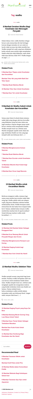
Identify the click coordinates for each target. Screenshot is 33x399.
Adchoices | (5, 392)
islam (9, 299)
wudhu (27, 62)
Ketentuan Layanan (7, 394)
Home (14, 22)
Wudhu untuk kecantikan (9, 63)
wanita (22, 219)
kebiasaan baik (14, 62)
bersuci (5, 299)
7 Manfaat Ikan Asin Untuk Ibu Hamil (14, 253)
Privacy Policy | (24, 392)
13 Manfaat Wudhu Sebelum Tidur (16, 267)
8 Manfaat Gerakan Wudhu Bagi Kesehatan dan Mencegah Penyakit (16, 28)
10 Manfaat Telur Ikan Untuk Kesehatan (15, 89)
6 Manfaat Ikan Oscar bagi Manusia (14, 171)
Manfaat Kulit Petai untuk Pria (12, 363)
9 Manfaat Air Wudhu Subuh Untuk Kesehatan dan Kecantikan (16, 107)
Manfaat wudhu (21, 62)
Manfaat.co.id (9, 389)
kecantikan (11, 219)
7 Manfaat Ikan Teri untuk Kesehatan (14, 93)
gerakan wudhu (7, 62)
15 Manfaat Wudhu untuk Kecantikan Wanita (16, 185)
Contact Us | (17, 392)
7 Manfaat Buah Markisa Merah (12, 85)
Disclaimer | (11, 392)
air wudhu (6, 139)
